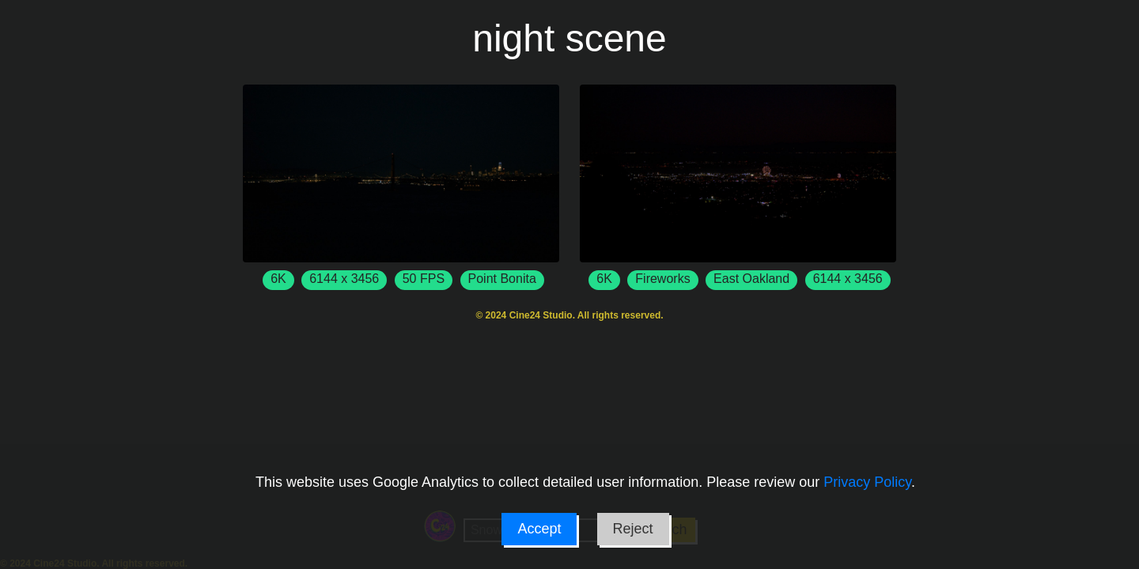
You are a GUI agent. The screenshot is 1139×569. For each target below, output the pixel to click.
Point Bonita (502, 278)
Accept (539, 529)
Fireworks (662, 278)
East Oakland (751, 278)
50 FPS (424, 278)
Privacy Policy (867, 482)
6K (278, 278)
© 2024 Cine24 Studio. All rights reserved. (569, 315)
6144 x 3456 (344, 278)
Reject (633, 529)
